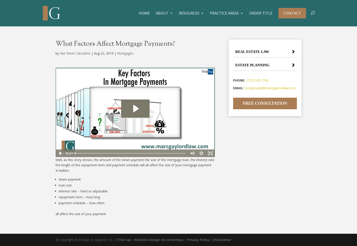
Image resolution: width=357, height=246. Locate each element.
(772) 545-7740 (257, 80)
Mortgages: (125, 53)
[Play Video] (60, 153)
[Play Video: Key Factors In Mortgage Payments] (135, 108)
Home (144, 14)
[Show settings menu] (201, 153)
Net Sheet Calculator (75, 53)
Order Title (261, 14)
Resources (189, 14)
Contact (292, 13)
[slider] (130, 153)
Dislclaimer (222, 240)
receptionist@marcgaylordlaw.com (270, 88)
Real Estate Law (252, 52)
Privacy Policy (198, 240)
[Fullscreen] (210, 153)
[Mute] (192, 153)
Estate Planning (252, 65)
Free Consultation (265, 103)
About (162, 14)
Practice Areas (224, 14)
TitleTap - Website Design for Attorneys (150, 240)
